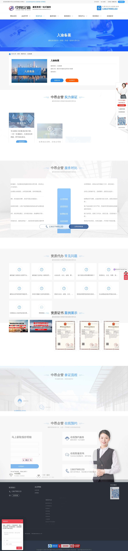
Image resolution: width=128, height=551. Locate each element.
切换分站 (114, 1)
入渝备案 (29, 54)
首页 (18, 54)
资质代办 (23, 54)
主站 (109, 1)
